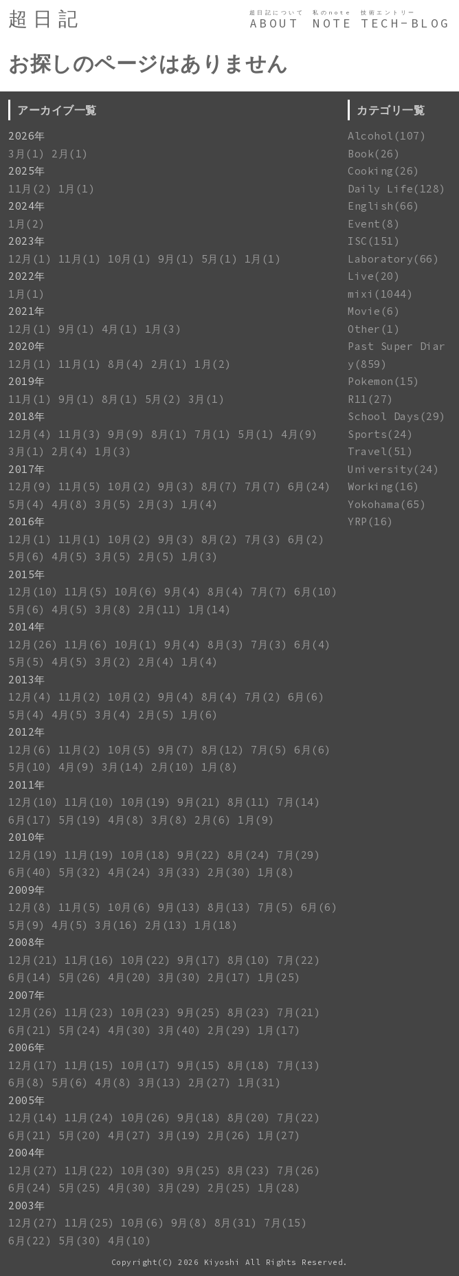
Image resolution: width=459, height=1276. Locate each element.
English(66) (384, 205)
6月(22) (30, 1240)
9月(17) (199, 960)
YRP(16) (371, 521)
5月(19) (80, 819)
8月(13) (229, 907)
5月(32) (80, 872)
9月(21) (199, 801)
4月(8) (70, 504)
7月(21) (298, 1012)
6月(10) (315, 591)
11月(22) (90, 1170)
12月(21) (33, 960)
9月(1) (176, 258)
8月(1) (120, 399)
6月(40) (30, 872)
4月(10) (129, 1240)
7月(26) (298, 1170)
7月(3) (263, 539)
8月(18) (249, 1065)
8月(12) (223, 749)
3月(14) (123, 766)
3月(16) (116, 925)
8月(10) (249, 960)
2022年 (26, 276)
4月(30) (129, 1030)
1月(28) (279, 1187)
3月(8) (113, 609)
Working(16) (384, 486)
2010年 (26, 837)
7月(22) (298, 960)
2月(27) (210, 1082)
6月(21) (30, 1030)
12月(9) (30, 486)
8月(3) (226, 644)
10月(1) (129, 258)
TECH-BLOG (406, 23)
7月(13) (298, 1065)
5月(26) (80, 977)
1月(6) (200, 714)
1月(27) (279, 1135)
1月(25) (279, 977)
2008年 (26, 942)
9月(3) (176, 486)
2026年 (26, 135)
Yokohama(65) (387, 504)
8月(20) (249, 1117)
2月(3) (156, 504)
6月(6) (306, 696)
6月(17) (30, 819)
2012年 (26, 731)
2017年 (26, 469)
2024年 (26, 205)
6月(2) (306, 539)
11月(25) (90, 1222)
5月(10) (30, 766)
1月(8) (219, 766)
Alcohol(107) (387, 135)
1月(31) (259, 1082)
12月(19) (33, 854)
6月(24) (309, 486)
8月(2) (219, 539)
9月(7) (176, 749)
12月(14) (33, 1117)
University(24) (393, 469)
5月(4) (26, 504)
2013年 (26, 679)
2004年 (26, 1152)
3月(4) (113, 714)
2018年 (26, 416)
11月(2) (30, 188)
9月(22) (199, 854)
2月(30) (229, 872)
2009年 (26, 889)
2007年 (26, 995)
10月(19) (146, 801)
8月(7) (219, 486)
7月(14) (298, 801)
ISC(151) (374, 241)
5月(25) (80, 1187)
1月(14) (210, 609)
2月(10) (172, 766)
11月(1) (80, 258)
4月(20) (129, 977)
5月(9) (26, 925)
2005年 (26, 1100)
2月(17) (229, 977)
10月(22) (146, 960)
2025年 (26, 170)
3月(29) (179, 1187)
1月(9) (256, 819)
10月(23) (146, 1012)
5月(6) (26, 556)
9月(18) (199, 1117)
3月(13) (159, 1082)
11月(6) (86, 644)
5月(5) (26, 661)
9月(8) (189, 1222)
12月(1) (30, 258)
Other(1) (374, 329)
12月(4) (30, 434)
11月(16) (90, 960)
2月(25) (229, 1187)
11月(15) (90, 1065)
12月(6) (30, 749)
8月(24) (249, 854)
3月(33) (179, 872)
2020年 (26, 346)
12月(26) (33, 644)
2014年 (26, 626)
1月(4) (200, 504)
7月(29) (298, 854)
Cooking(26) (384, 170)
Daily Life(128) (397, 188)
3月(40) (179, 1030)
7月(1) (213, 434)
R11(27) (371, 399)
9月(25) (199, 1012)
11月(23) (90, 1012)
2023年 (26, 241)
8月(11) (249, 801)
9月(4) (182, 591)
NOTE (332, 23)
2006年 (26, 1047)
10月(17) (146, 1065)
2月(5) (156, 556)
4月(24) (129, 872)
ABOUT (274, 23)
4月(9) (299, 434)
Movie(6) (374, 311)
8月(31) (236, 1222)
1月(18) (216, 925)
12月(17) (33, 1065)
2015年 (26, 574)
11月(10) (90, 801)
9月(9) (126, 434)
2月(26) (229, 1135)
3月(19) (179, 1135)
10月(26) (146, 1117)
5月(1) (219, 258)
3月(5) (113, 504)
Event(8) (374, 223)
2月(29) (229, 1030)
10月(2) (129, 486)
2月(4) (70, 451)
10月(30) (146, 1170)
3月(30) (179, 977)
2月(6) (213, 819)
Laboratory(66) (393, 258)
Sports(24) (380, 434)
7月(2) (263, 696)
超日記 (45, 19)
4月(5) (70, 556)
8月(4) (126, 364)
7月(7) (263, 486)
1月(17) (279, 1030)
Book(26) (374, 153)
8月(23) (249, 1012)
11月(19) (90, 854)
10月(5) (129, 749)
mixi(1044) (380, 293)
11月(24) (90, 1117)
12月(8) (30, 907)
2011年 (26, 784)
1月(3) (163, 329)
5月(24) (80, 1030)
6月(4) (312, 644)
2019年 (26, 381)
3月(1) (26, 153)
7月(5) (269, 749)
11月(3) (80, 434)
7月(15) (285, 1222)
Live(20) (374, 276)
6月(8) (26, 1082)
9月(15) (199, 1065)
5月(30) (80, 1240)
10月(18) (146, 854)
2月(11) (159, 609)
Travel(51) (380, 451)
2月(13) (166, 925)
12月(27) (33, 1170)
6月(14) (30, 977)
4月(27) (129, 1135)
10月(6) (136, 591)
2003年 (26, 1205)
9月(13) (179, 907)
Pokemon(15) (384, 381)
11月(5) (80, 486)
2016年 (26, 521)
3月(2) (113, 661)
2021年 (26, 311)
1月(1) (77, 188)
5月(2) (163, 399)
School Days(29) (397, 416)
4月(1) (120, 329)
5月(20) (80, 1135)
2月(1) (70, 153)
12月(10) (33, 591)
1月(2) (26, 223)
